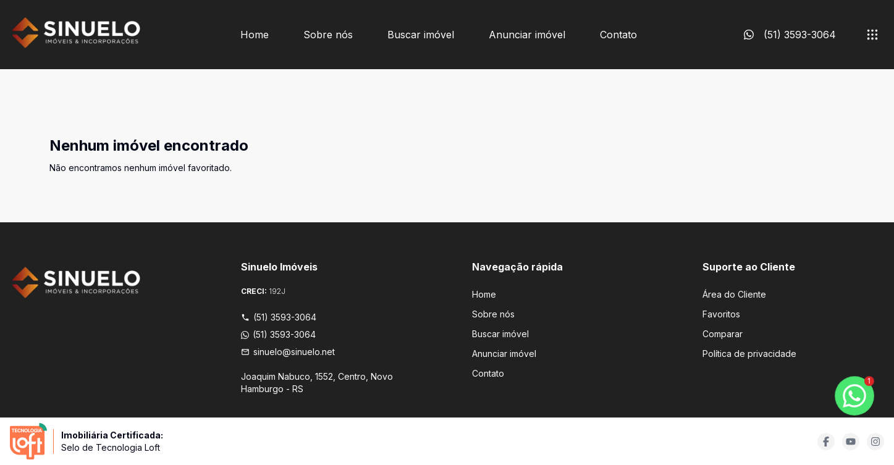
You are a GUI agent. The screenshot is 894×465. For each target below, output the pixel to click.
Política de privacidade (749, 353)
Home (254, 34)
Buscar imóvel (420, 34)
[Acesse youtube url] (850, 441)
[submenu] (872, 34)
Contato (618, 34)
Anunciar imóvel (527, 34)
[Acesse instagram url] (875, 441)
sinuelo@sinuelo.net (288, 351)
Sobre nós (328, 34)
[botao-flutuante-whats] (854, 396)
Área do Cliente (734, 294)
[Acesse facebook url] (826, 441)
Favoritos (721, 314)
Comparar (722, 334)
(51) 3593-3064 (278, 317)
